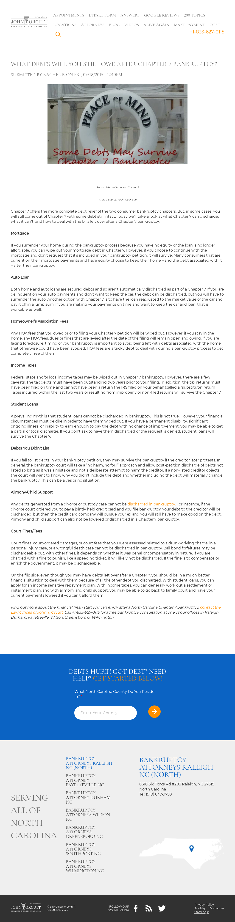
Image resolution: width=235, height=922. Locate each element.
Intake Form (102, 15)
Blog (114, 24)
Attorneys (93, 24)
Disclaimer (217, 908)
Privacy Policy (204, 904)
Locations (65, 24)
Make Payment (189, 24)
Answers (130, 15)
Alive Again (157, 24)
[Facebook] (135, 908)
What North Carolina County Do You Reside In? (114, 694)
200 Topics (194, 15)
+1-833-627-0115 (207, 32)
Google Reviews (162, 15)
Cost (215, 24)
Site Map (200, 908)
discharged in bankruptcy (151, 504)
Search (59, 35)
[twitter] (162, 908)
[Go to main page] (29, 22)
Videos (132, 24)
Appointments (68, 15)
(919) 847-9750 (159, 794)
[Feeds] (149, 908)
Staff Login (201, 912)
